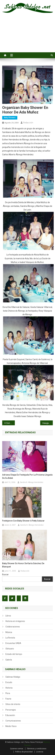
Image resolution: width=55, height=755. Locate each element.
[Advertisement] (27, 36)
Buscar (5, 574)
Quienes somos (16, 749)
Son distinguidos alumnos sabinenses (10, 423)
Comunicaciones (13, 721)
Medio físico (11, 726)
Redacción (28, 122)
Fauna (8, 699)
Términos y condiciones (36, 749)
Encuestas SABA (13, 643)
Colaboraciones (12, 626)
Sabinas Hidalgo (12, 677)
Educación (10, 715)
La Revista (10, 638)
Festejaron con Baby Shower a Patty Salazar (23, 521)
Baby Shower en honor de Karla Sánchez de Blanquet (23, 565)
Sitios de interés (12, 704)
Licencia (39, 752)
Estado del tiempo (13, 654)
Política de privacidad (24, 752)
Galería (8, 660)
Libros (8, 616)
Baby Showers (10, 118)
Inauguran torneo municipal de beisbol (48, 423)
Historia (8, 688)
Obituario (9, 648)
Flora (7, 693)
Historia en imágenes (15, 621)
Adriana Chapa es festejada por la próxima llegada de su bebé (27, 476)
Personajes (10, 710)
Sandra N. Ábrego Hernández (31, 482)
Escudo (8, 682)
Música (8, 632)
